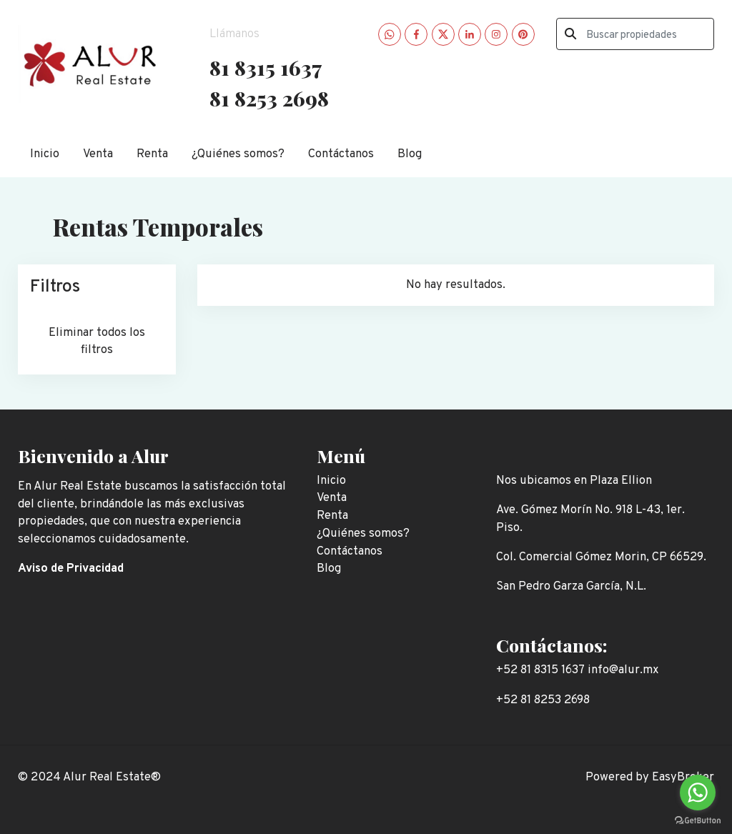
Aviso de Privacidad (71, 568)
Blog (409, 154)
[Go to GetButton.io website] (698, 819)
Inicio (44, 154)
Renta (152, 154)
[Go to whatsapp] (698, 792)
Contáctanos (341, 154)
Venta (98, 154)
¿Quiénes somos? (238, 154)
